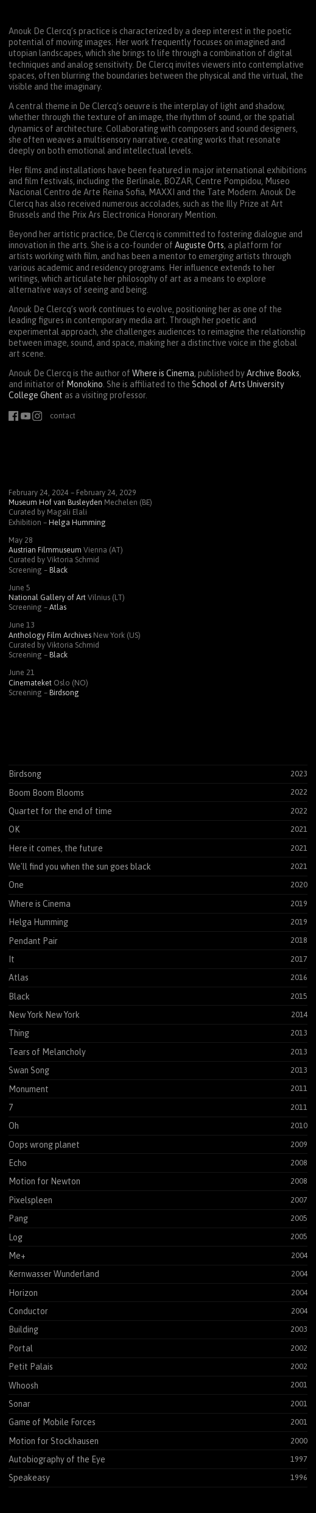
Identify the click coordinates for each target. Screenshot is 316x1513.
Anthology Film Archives (50, 635)
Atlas (57, 607)
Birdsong (64, 692)
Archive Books (273, 373)
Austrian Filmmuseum (45, 549)
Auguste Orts (199, 245)
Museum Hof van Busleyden (55, 502)
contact (62, 415)
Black (58, 569)
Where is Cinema (163, 373)
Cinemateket (30, 682)
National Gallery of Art (47, 597)
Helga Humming (77, 522)
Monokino (84, 384)
